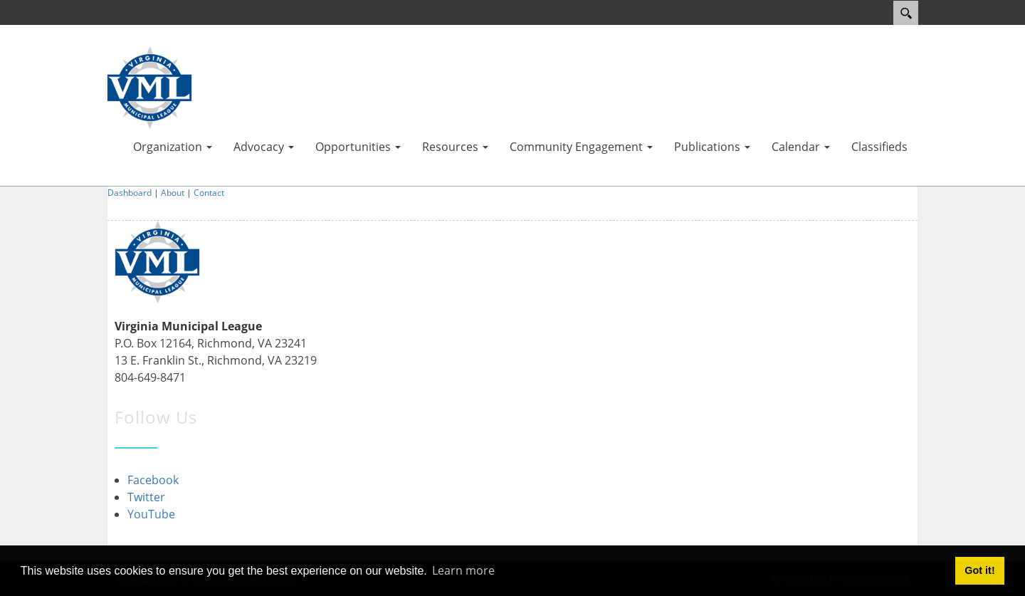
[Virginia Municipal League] (149, 86)
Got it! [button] (979, 570)
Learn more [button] (463, 570)
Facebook (153, 480)
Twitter (146, 497)
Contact (209, 193)
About (172, 193)
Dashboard (129, 193)
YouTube (151, 514)
